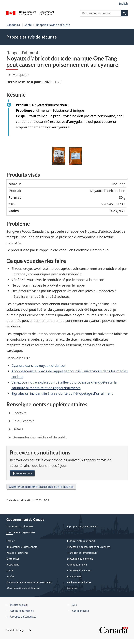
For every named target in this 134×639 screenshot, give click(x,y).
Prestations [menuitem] (12, 564)
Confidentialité (80, 610)
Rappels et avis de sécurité (53, 25)
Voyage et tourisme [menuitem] (17, 552)
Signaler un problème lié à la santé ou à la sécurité (41, 486)
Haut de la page (18, 630)
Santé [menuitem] (9, 570)
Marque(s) (20, 74)
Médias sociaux (18, 604)
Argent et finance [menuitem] (77, 564)
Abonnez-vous (22, 473)
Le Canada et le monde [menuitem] (80, 558)
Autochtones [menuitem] (74, 576)
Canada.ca (13, 25)
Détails (17, 429)
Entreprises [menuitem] (12, 558)
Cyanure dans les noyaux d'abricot (38, 365)
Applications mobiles (22, 610)
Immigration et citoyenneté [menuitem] (21, 546)
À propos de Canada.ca (23, 616)
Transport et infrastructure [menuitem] (82, 552)
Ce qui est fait (23, 421)
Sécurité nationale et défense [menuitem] (23, 588)
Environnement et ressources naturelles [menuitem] (29, 582)
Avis (74, 604)
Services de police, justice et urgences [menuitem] (88, 546)
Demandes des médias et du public (39, 437)
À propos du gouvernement (82, 526)
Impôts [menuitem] (10, 576)
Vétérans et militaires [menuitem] (79, 582)
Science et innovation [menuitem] (79, 570)
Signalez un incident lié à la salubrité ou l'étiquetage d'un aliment (62, 393)
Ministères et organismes (20, 532)
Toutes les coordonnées (19, 526)
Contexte (19, 413)
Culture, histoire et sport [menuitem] (81, 541)
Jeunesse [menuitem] (72, 588)
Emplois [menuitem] (10, 541)
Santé (28, 25)
